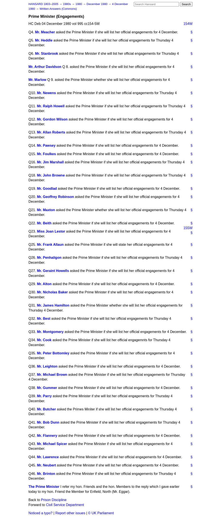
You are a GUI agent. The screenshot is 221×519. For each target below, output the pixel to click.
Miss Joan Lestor (51, 231)
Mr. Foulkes (46, 154)
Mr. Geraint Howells (53, 271)
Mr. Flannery (47, 435)
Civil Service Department (65, 505)
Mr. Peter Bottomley (53, 353)
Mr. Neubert (46, 465)
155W (188, 228)
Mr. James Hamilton (53, 305)
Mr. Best (43, 318)
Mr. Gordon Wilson (52, 119)
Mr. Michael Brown (52, 374)
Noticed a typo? (40, 513)
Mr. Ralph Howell (51, 106)
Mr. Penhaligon (49, 257)
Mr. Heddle (43, 40)
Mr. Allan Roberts (51, 132)
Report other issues (70, 513)
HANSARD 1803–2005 (43, 4)
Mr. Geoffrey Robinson (55, 197)
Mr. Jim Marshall (50, 162)
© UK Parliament (101, 513)
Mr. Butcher (46, 409)
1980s (67, 4)
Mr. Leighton (47, 366)
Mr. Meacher (45, 32)
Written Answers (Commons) (58, 8)
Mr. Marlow (37, 80)
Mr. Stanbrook (46, 53)
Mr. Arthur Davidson (44, 67)
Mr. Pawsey (46, 145)
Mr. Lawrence (48, 457)
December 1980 (97, 4)
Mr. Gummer (47, 388)
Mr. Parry (44, 396)
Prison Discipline (53, 500)
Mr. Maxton (46, 210)
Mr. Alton (44, 284)
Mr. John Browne (51, 175)
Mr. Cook (44, 340)
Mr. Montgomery (50, 332)
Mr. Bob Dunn (48, 422)
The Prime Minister (43, 486)
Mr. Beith (44, 223)
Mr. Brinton (46, 474)
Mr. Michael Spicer (52, 444)
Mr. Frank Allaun (50, 244)
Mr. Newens (46, 93)
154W (188, 24)
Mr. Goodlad (47, 188)
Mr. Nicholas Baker (52, 292)
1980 (79, 4)
